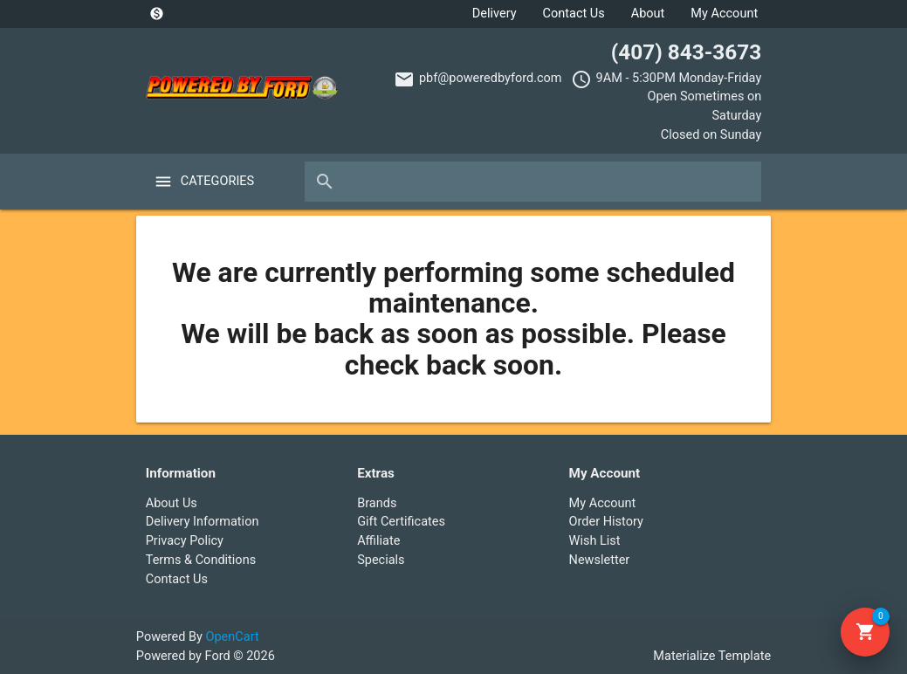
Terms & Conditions (201, 560)
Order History (606, 521)
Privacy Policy (184, 540)
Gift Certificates (401, 521)
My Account (724, 13)
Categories (217, 181)
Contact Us (574, 13)
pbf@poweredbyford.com (490, 78)
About (648, 13)
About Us (171, 503)
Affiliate (378, 540)
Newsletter (599, 560)
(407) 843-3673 (686, 52)
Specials (380, 560)
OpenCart (232, 636)
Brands (376, 503)
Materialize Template (712, 656)
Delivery (494, 13)
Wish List (595, 540)
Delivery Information (202, 521)
